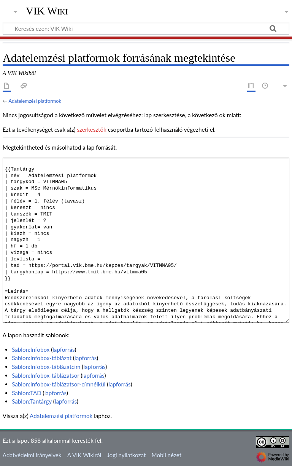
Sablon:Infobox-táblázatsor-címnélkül (58, 384)
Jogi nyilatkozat (126, 455)
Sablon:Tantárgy (32, 401)
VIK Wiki (47, 11)
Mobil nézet (167, 455)
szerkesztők (91, 129)
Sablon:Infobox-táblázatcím (46, 366)
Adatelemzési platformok (34, 101)
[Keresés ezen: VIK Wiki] (146, 28)
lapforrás (63, 349)
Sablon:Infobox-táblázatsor (45, 375)
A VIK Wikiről (84, 455)
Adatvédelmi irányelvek (32, 455)
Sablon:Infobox (30, 349)
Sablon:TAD (26, 392)
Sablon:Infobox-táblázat (41, 357)
